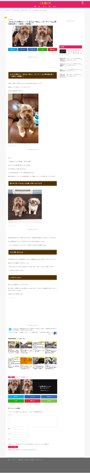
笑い (39, 6)
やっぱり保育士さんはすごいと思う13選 (70, 70)
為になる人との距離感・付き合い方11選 (70, 65)
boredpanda (55, 67)
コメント (10, 415)
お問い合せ (19, 460)
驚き (50, 6)
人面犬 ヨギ (18, 377)
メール (9, 434)
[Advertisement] (32, 61)
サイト (9, 439)
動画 (35, 6)
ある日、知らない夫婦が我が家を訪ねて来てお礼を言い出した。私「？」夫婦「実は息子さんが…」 (70, 52)
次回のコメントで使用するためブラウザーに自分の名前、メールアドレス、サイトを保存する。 (29, 444)
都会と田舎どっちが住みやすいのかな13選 (70, 75)
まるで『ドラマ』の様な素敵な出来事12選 (70, 59)
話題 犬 (25, 377)
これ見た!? (45, 3)
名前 (9, 429)
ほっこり (44, 6)
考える (54, 6)
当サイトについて (11, 460)
